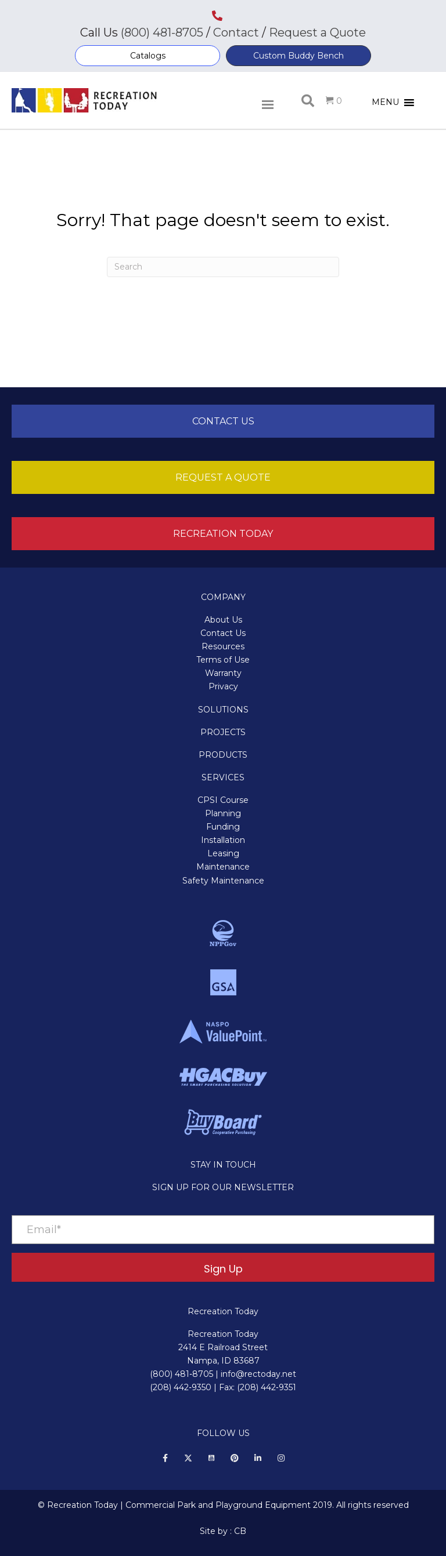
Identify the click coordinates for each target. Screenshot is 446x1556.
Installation (223, 840)
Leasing (223, 853)
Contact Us (223, 633)
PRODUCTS (223, 755)
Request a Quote (317, 32)
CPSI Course (223, 800)
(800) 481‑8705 (181, 1374)
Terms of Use (223, 660)
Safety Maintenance (223, 880)
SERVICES (223, 777)
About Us (223, 620)
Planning (223, 813)
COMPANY (223, 597)
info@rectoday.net (258, 1374)
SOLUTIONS (223, 709)
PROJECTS (223, 732)
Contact (234, 32)
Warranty (223, 673)
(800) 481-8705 (162, 32)
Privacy (223, 686)
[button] (147, 55)
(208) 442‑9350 (180, 1387)
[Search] (223, 267)
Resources (223, 646)
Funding (223, 826)
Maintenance (223, 866)
